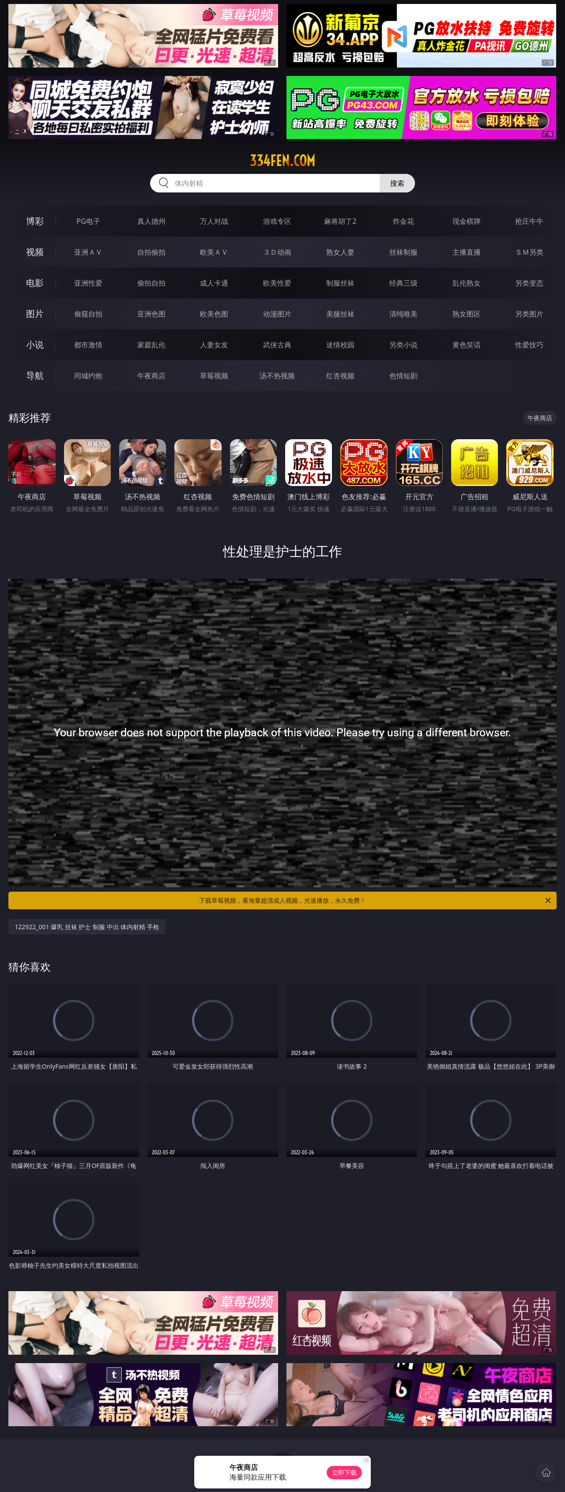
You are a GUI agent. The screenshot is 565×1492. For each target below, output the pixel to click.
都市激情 (88, 345)
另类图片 (529, 314)
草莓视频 (214, 376)
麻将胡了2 (340, 221)
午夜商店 (151, 376)
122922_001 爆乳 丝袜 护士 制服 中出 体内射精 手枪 (87, 927)
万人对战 (214, 221)
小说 (35, 344)
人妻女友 (214, 345)
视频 (35, 252)
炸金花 (403, 221)
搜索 (397, 183)
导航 (35, 375)
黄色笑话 (466, 345)
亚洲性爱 (88, 283)
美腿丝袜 (340, 314)
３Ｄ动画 (277, 252)
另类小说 (403, 345)
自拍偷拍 (151, 252)
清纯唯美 (403, 314)
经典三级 (403, 283)
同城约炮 (88, 376)
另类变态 (529, 283)
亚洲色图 (151, 314)
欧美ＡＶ (214, 252)
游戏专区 (277, 221)
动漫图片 (277, 314)
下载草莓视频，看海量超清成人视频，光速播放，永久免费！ (375, 900)
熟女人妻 (340, 252)
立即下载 (344, 1472)
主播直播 (466, 252)
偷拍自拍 (151, 283)
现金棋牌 (466, 221)
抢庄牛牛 (529, 221)
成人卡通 (214, 283)
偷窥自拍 (88, 314)
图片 (35, 314)
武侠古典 (277, 345)
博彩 (35, 221)
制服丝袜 (340, 283)
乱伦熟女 (466, 283)
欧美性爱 (277, 283)
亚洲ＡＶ (88, 252)
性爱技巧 (529, 345)
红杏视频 (340, 376)
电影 (35, 283)
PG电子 (88, 221)
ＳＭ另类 (529, 252)
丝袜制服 (403, 252)
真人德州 (151, 221)
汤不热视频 (277, 376)
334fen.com (282, 161)
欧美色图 (214, 314)
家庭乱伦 (151, 345)
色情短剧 (403, 376)
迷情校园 (340, 345)
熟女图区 (466, 314)
